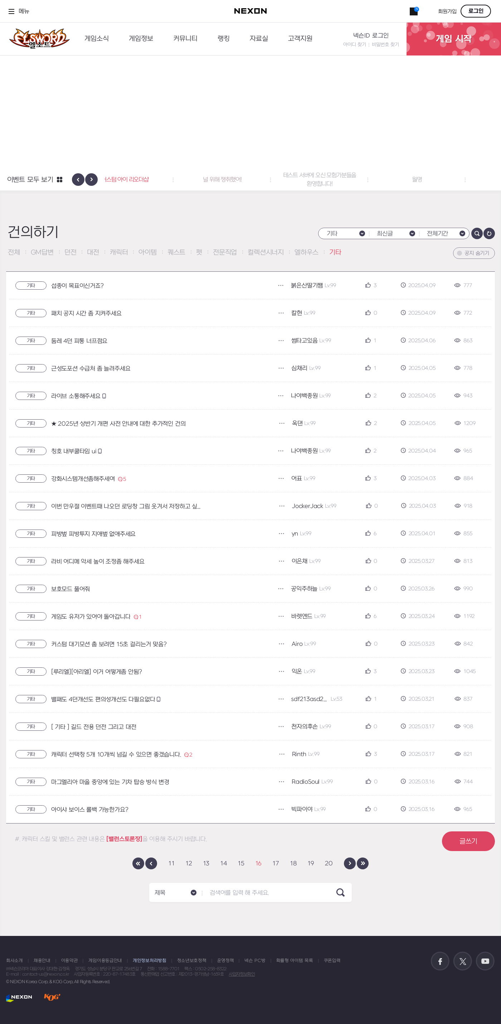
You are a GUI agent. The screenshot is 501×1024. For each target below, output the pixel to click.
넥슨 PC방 (254, 960)
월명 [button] (445, 180)
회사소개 (14, 960)
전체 (14, 252)
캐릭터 (119, 252)
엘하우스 (306, 252)
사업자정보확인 (242, 974)
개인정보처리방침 (149, 960)
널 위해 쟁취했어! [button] (251, 180)
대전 (93, 252)
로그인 (475, 11)
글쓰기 (468, 841)
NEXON (19, 998)
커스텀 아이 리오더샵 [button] (153, 180)
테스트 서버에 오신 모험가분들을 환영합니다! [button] (348, 179)
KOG (52, 998)
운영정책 (225, 960)
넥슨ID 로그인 (371, 36)
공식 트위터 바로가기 (462, 961)
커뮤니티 (185, 39)
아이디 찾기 (354, 44)
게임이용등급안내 (105, 960)
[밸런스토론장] (124, 839)
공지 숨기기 (476, 253)
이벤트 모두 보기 (30, 180)
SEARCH (340, 892)
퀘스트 (176, 252)
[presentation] (78, 179)
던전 (70, 252)
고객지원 (300, 39)
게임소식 (96, 39)
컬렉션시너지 (266, 252)
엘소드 (37, 39)
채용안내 (42, 960)
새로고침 (489, 233)
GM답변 (42, 252)
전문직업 (225, 252)
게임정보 (141, 39)
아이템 (147, 252)
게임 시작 (454, 39)
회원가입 (447, 12)
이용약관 (69, 960)
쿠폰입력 (332, 960)
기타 (335, 252)
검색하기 (477, 233)
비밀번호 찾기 (385, 44)
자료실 (259, 39)
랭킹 (224, 39)
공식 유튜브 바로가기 (485, 961)
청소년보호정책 (191, 960)
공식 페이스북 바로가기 (440, 961)
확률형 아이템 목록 (294, 960)
